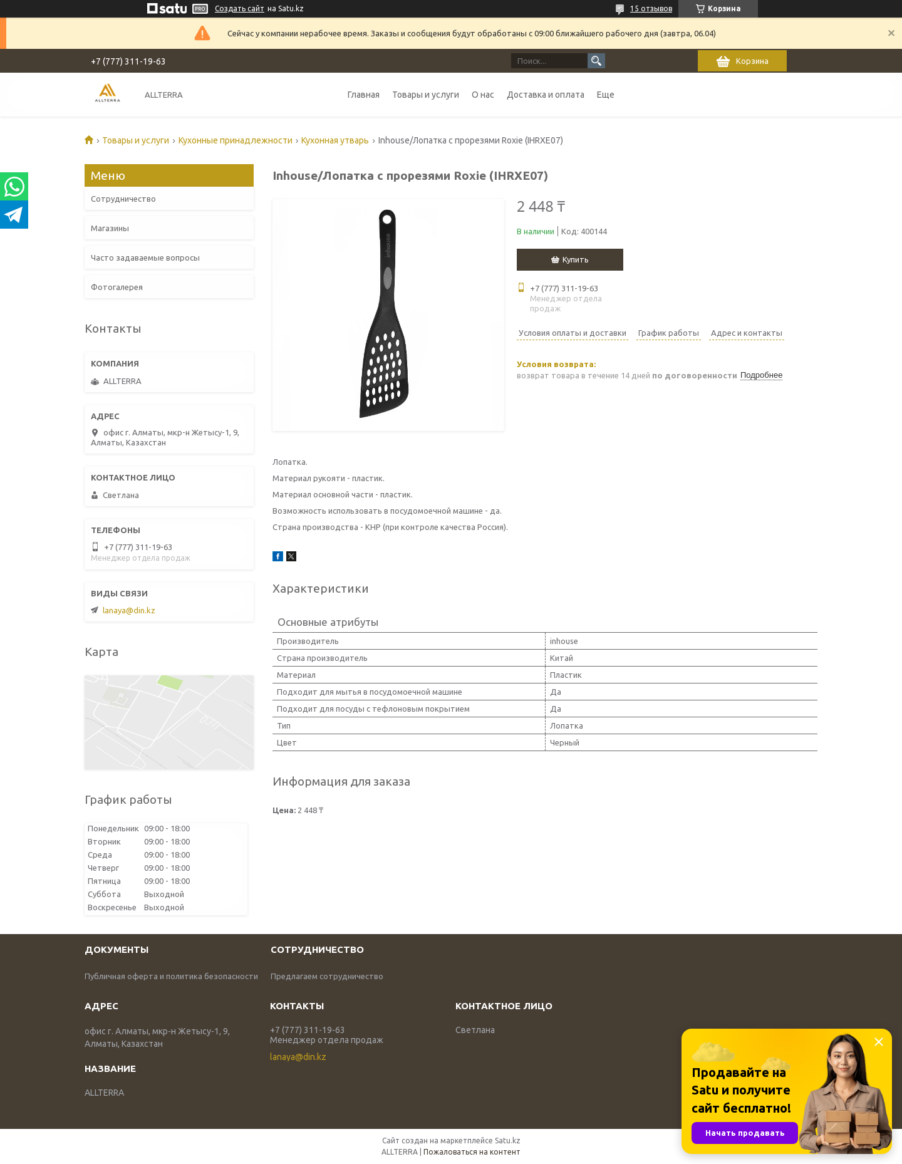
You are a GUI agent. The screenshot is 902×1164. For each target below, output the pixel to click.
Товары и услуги (425, 95)
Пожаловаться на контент (472, 1152)
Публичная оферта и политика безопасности (171, 976)
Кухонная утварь (335, 140)
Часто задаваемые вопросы (145, 257)
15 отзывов (651, 8)
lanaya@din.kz (129, 610)
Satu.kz (508, 1140)
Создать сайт (239, 8)
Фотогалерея (117, 287)
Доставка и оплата (545, 95)
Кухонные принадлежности (236, 140)
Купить (575, 259)
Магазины (110, 228)
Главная (364, 95)
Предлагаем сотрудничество (327, 976)
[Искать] (596, 60)
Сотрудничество (123, 198)
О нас (483, 95)
